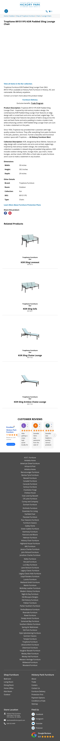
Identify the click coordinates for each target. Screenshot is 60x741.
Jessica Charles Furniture (30, 549)
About (34, 679)
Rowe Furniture (30, 615)
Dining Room (9, 685)
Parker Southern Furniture (30, 606)
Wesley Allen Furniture (30, 654)
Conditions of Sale (38, 701)
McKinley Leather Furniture (30, 588)
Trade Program (37, 103)
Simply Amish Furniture (30, 618)
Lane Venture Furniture (30, 568)
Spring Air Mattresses (30, 627)
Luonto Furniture (30, 579)
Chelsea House (30, 493)
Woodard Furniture (30, 665)
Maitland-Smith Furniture (30, 582)
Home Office (8, 688)
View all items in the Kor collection (18, 84)
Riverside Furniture (30, 612)
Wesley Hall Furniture (30, 656)
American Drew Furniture (30, 463)
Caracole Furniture (30, 484)
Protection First (37, 694)
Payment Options (38, 698)
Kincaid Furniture (30, 562)
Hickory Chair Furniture (30, 540)
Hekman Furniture (30, 538)
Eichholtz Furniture (30, 508)
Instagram (39, 719)
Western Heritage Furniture (30, 659)
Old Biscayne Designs (30, 597)
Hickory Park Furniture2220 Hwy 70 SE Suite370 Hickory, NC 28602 (14, 715)
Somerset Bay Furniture (30, 621)
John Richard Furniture (30, 552)
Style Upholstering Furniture (30, 633)
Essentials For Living (30, 511)
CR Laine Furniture (30, 499)
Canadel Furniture (30, 481)
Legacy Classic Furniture (30, 571)
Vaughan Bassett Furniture (30, 651)
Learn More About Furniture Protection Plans (22, 205)
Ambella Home (30, 460)
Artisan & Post (30, 466)
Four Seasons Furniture (30, 520)
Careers (35, 685)
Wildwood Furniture (30, 662)
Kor (30, 259)
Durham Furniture (30, 505)
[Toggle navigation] (6, 11)
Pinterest (39, 728)
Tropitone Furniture (30, 257)
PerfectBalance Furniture (30, 609)
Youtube (39, 723)
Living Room (8, 682)
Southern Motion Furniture (30, 624)
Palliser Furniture (30, 603)
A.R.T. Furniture (30, 458)
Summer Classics (30, 636)
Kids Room (8, 691)
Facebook (39, 714)
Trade (34, 682)
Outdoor (7, 694)
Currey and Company (30, 502)
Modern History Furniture (30, 591)
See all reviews (10, 444)
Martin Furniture (30, 585)
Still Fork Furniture (30, 630)
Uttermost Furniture (30, 648)
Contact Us (36, 688)
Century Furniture (30, 487)
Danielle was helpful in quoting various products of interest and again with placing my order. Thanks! (48, 439)
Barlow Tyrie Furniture (29, 475)
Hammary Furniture (30, 532)
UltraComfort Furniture (30, 645)
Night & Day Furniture (30, 594)
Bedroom (7, 679)
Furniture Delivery (29, 100)
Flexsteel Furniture (30, 517)
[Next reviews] (54, 435)
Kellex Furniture (30, 559)
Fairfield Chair (30, 514)
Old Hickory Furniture (30, 600)
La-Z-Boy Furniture (30, 565)
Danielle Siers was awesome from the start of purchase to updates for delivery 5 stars (36, 439)
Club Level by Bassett (30, 496)
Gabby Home (30, 526)
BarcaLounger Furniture (30, 472)
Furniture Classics (30, 523)
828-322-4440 (11, 723)
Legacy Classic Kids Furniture (30, 574)
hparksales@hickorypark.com (16, 720)
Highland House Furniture (30, 543)
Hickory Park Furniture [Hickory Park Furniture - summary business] (11, 431)
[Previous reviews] (19, 435)
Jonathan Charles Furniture (30, 555)
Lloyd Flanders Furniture (30, 576)
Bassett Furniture (30, 478)
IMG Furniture (30, 546)
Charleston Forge (30, 490)
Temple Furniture (30, 639)
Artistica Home (30, 469)
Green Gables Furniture (30, 529)
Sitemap (35, 704)
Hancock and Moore (30, 535)
